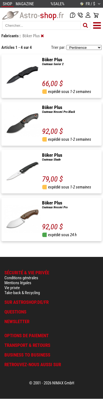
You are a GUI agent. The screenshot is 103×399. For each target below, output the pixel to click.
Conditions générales (21, 277)
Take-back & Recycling (22, 292)
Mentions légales (17, 282)
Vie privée (12, 287)
